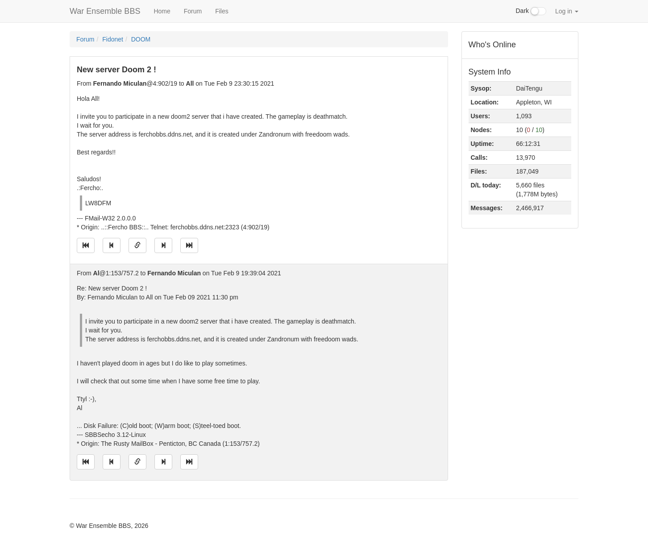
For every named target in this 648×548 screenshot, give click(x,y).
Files (221, 11)
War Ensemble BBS (105, 11)
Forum (193, 11)
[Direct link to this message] (137, 245)
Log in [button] (566, 11)
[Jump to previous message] (111, 245)
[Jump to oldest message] (86, 245)
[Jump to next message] (163, 245)
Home (162, 11)
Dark (531, 11)
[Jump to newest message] (189, 245)
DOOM (141, 39)
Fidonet (112, 39)
